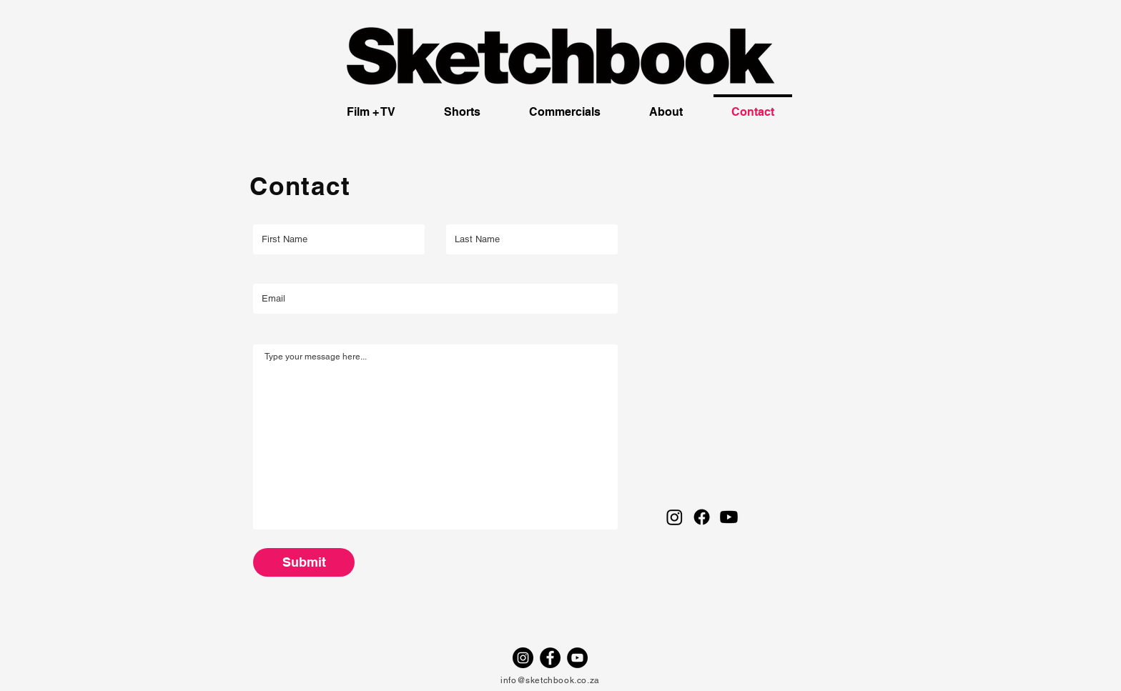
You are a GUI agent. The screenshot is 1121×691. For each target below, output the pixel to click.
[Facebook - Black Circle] (550, 657)
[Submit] (304, 562)
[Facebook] (701, 517)
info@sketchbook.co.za (550, 680)
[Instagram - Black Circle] (523, 657)
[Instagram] (674, 517)
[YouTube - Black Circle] (577, 657)
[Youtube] (728, 517)
